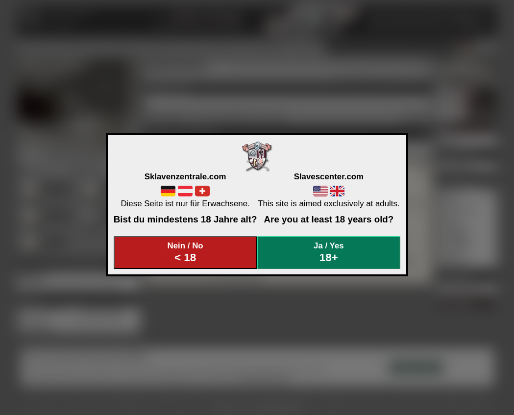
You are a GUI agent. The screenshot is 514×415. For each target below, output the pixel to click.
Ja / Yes (329, 252)
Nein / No (185, 252)
